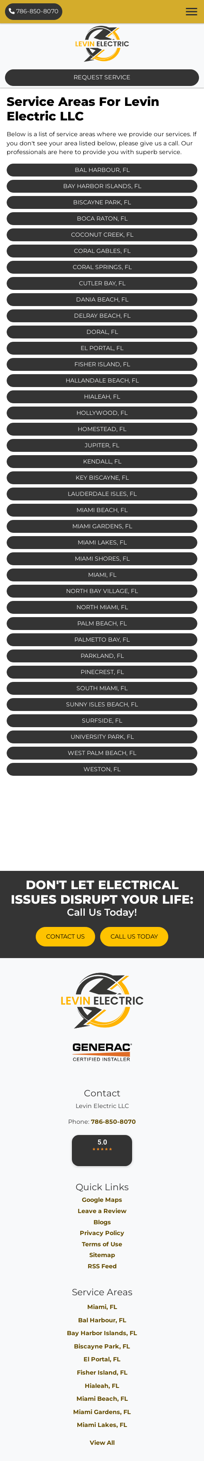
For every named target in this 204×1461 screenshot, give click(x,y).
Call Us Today (134, 936)
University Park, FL (102, 736)
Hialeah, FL (102, 396)
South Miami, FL (102, 688)
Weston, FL (102, 769)
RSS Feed (102, 1266)
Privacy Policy (102, 1233)
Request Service (102, 77)
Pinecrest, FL (102, 672)
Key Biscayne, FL (102, 477)
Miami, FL (102, 575)
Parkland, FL (102, 655)
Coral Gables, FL (102, 251)
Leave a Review (102, 1211)
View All (102, 1442)
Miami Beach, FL (102, 510)
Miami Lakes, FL (102, 542)
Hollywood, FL (102, 413)
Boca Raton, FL (102, 218)
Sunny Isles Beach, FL (102, 704)
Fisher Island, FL (102, 364)
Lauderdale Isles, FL (102, 494)
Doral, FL (102, 332)
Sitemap (102, 1255)
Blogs (102, 1222)
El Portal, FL (102, 348)
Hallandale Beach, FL (102, 380)
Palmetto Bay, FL (102, 639)
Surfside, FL (102, 720)
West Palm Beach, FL (102, 753)
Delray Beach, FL (102, 315)
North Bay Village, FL (102, 591)
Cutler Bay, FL (102, 283)
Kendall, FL (102, 461)
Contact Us (65, 936)
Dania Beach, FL (102, 299)
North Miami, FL (102, 607)
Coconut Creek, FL (102, 234)
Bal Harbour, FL (102, 170)
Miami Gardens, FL (102, 526)
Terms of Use (102, 1244)
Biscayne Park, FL (102, 202)
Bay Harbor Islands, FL (102, 186)
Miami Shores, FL (102, 558)
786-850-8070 (34, 11)
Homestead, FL (102, 429)
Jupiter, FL (102, 445)
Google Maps (102, 1200)
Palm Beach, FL (102, 623)
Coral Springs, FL (102, 267)
